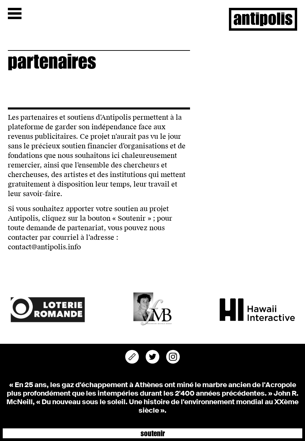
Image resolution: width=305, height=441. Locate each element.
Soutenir (153, 433)
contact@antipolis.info (44, 246)
